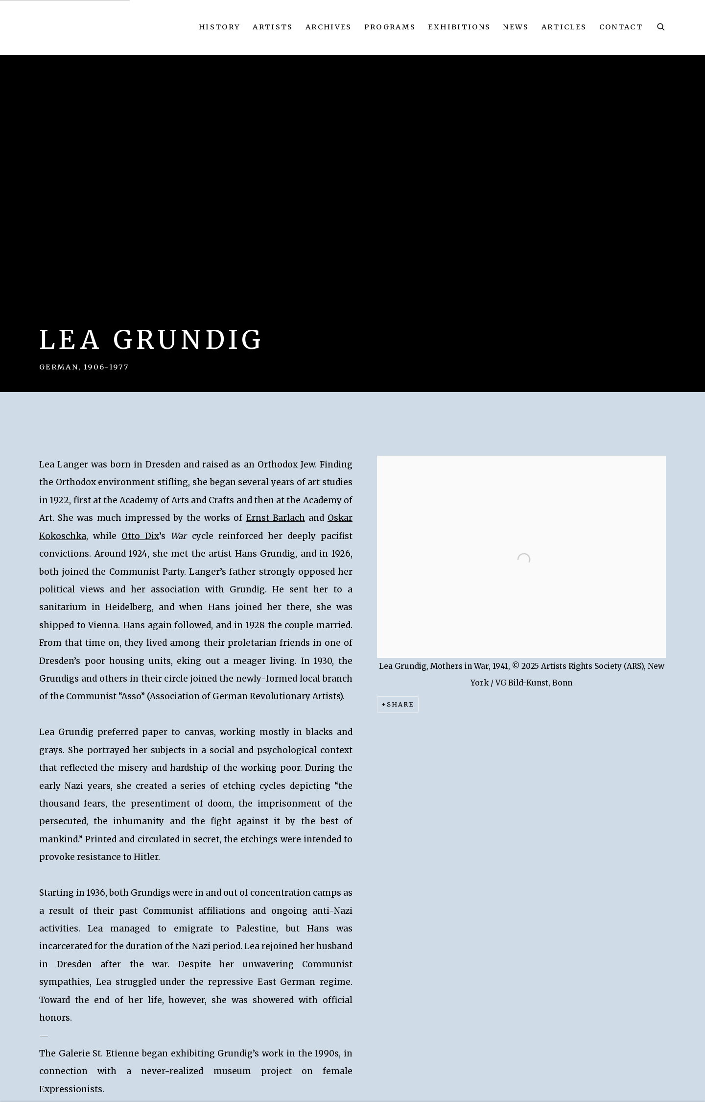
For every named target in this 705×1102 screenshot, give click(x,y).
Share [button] (400, 704)
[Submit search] (661, 25)
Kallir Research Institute (114, 27)
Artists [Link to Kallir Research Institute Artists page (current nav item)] (273, 27)
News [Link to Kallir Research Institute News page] (516, 27)
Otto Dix (140, 536)
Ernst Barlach (275, 518)
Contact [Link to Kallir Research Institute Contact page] (621, 27)
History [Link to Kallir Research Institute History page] (219, 27)
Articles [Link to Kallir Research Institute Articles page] (564, 27)
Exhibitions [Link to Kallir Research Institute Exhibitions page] (459, 27)
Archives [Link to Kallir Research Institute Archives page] (329, 27)
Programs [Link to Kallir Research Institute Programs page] (390, 27)
